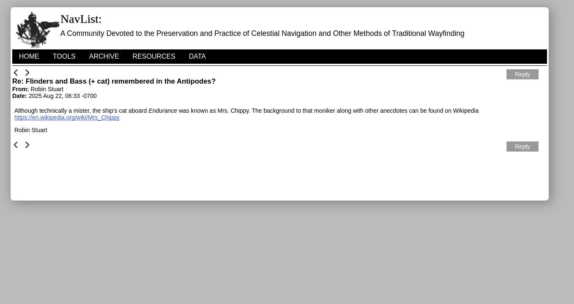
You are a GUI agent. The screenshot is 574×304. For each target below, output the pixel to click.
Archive (104, 56)
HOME (29, 56)
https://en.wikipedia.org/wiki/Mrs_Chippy (66, 117)
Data (197, 56)
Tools (64, 56)
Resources (154, 56)
